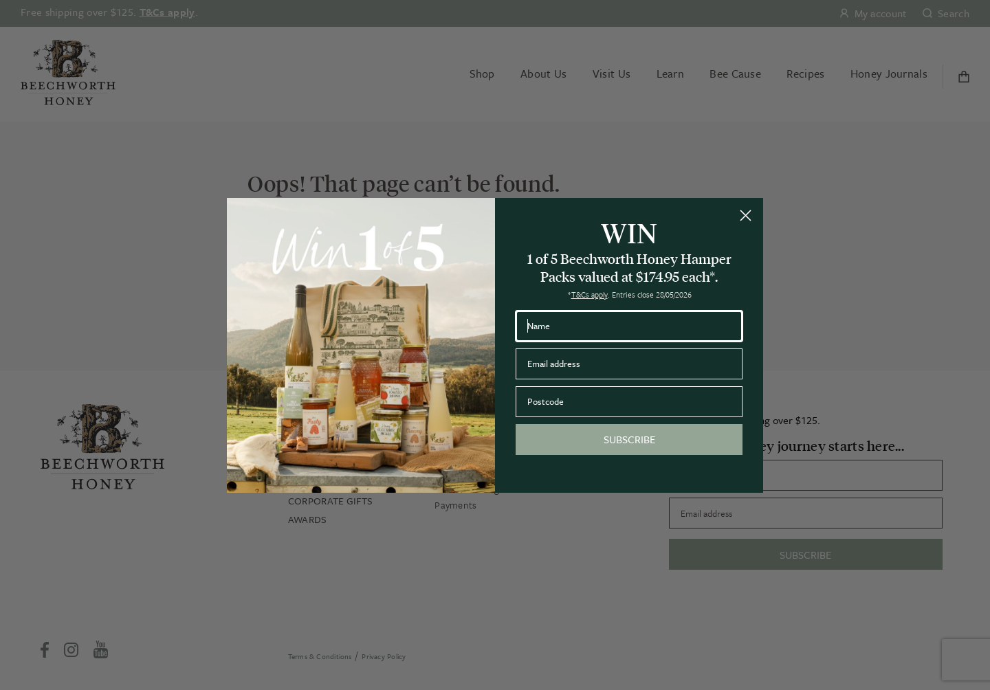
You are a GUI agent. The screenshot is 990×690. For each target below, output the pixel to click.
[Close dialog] (746, 215)
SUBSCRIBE (629, 439)
